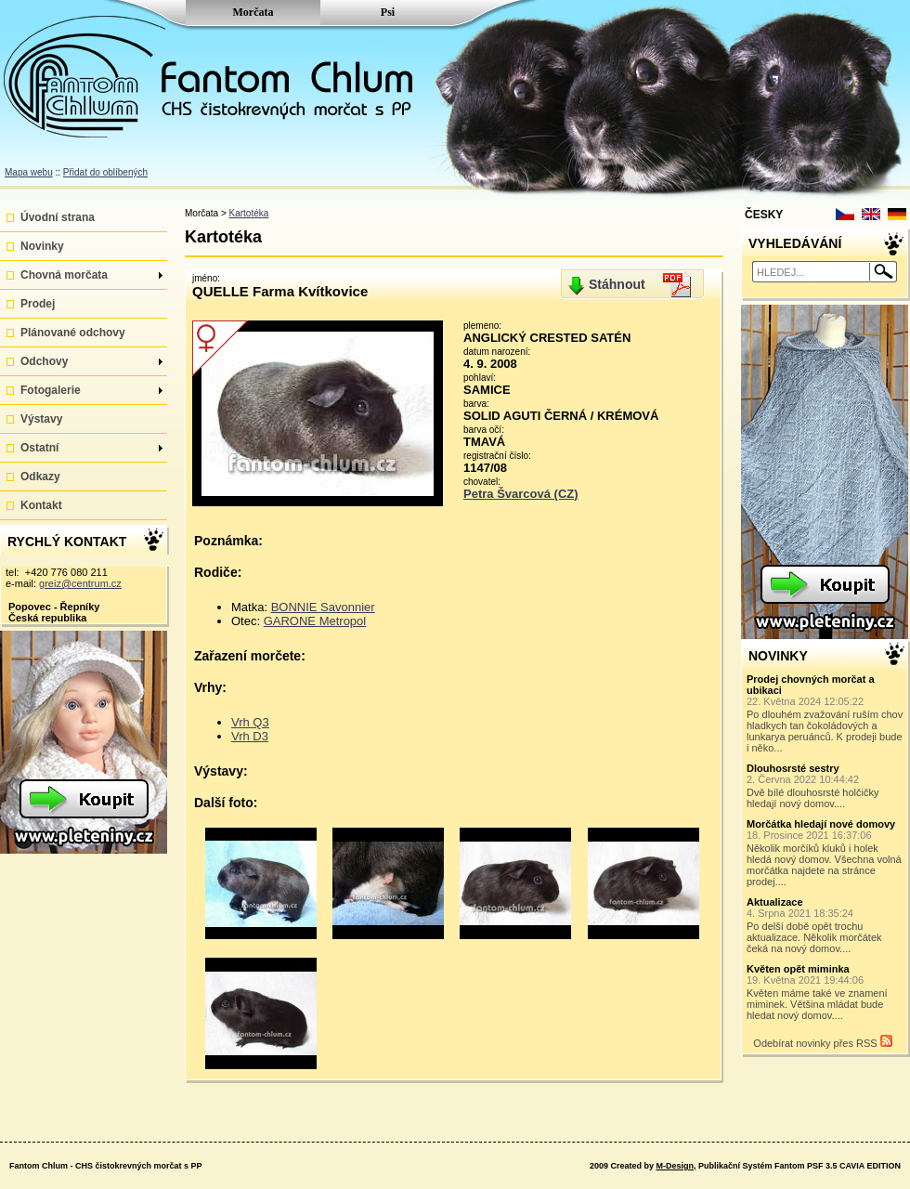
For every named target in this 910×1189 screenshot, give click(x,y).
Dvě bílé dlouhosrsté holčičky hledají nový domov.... (825, 786)
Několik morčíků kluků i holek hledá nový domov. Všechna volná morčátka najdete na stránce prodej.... (825, 852)
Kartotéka (249, 213)
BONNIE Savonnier (323, 607)
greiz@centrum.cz (80, 583)
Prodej (37, 303)
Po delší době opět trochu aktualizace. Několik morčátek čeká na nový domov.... (825, 925)
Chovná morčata (91, 274)
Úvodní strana (57, 217)
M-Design (675, 1165)
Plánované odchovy (72, 332)
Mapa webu (29, 172)
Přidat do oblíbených (105, 172)
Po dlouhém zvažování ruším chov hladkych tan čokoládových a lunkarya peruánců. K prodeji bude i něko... (825, 713)
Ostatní (91, 447)
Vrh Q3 (250, 722)
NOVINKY (778, 655)
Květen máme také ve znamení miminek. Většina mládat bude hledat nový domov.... (825, 992)
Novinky (42, 246)
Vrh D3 (249, 736)
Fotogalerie (91, 390)
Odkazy (40, 476)
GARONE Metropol (315, 621)
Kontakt (41, 505)
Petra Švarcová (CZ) (520, 494)
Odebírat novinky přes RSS (822, 1042)
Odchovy (91, 361)
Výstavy (41, 418)
